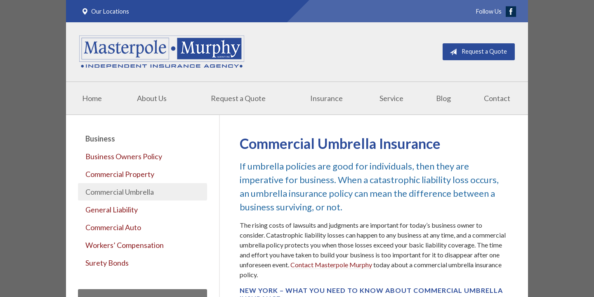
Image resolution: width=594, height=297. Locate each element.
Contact (497, 98)
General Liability (111, 209)
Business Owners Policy (123, 156)
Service (391, 98)
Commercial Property (119, 174)
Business (100, 138)
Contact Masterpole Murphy (331, 265)
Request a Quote (476, 52)
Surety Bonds (107, 262)
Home (92, 98)
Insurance (326, 98)
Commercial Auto (113, 227)
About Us (152, 98)
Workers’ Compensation (124, 245)
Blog (443, 98)
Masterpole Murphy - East (161, 51)
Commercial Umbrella (119, 191)
